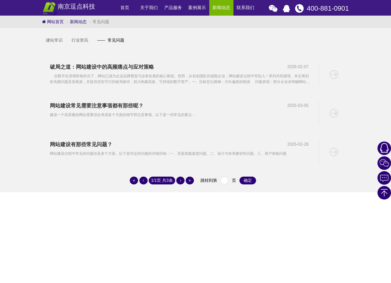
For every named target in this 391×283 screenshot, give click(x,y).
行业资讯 (79, 40)
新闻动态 (221, 7)
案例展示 (197, 7)
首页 (124, 7)
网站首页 (53, 22)
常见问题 (110, 40)
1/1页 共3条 (162, 180)
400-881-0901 (328, 8)
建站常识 (54, 40)
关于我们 (149, 7)
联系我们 (245, 7)
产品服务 (173, 7)
